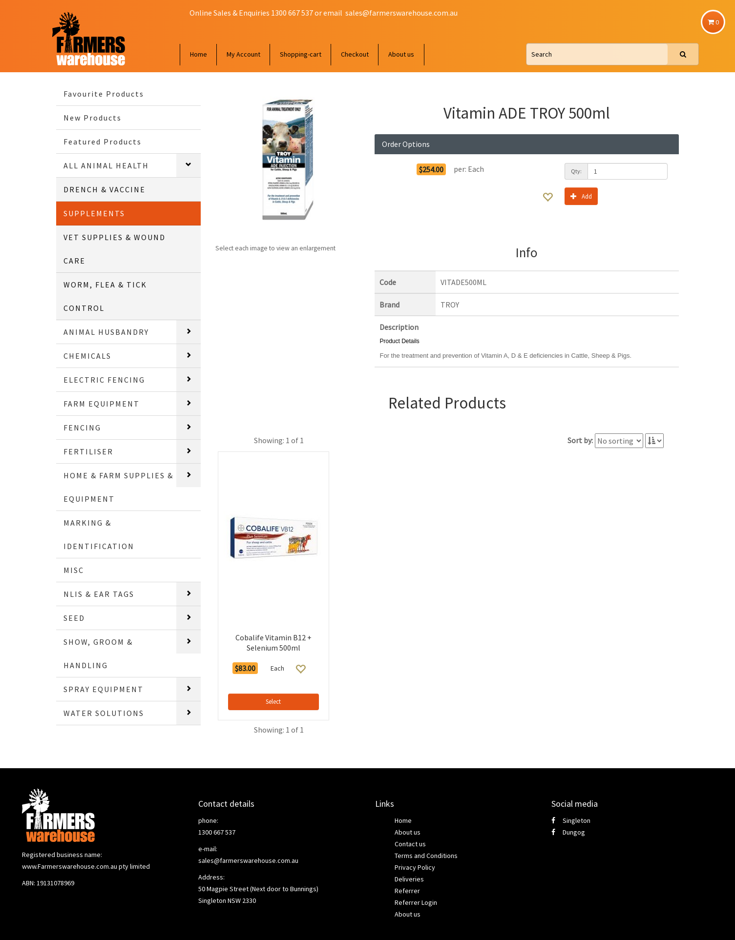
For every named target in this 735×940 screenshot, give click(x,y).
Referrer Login (416, 902)
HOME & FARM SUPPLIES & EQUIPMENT (118, 487)
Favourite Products (103, 94)
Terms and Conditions (426, 855)
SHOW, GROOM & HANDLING (98, 653)
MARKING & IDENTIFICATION (98, 534)
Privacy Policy (415, 867)
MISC (73, 570)
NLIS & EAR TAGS (98, 594)
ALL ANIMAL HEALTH (106, 165)
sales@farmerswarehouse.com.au (401, 13)
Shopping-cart (300, 54)
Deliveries (409, 879)
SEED (74, 618)
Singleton (570, 820)
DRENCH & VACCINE (104, 189)
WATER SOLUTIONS (103, 713)
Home (198, 54)
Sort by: (580, 440)
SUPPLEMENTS (94, 213)
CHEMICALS (87, 356)
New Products (92, 118)
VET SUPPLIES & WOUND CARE (114, 249)
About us (401, 54)
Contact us (410, 843)
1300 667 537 (216, 832)
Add (581, 196)
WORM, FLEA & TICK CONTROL (105, 296)
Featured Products (102, 141)
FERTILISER (88, 451)
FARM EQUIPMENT (101, 404)
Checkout (355, 54)
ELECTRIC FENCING (104, 380)
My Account (243, 54)
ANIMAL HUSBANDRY (106, 332)
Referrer (407, 890)
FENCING (82, 427)
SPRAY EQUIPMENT (103, 689)
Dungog (568, 832)
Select (273, 701)
